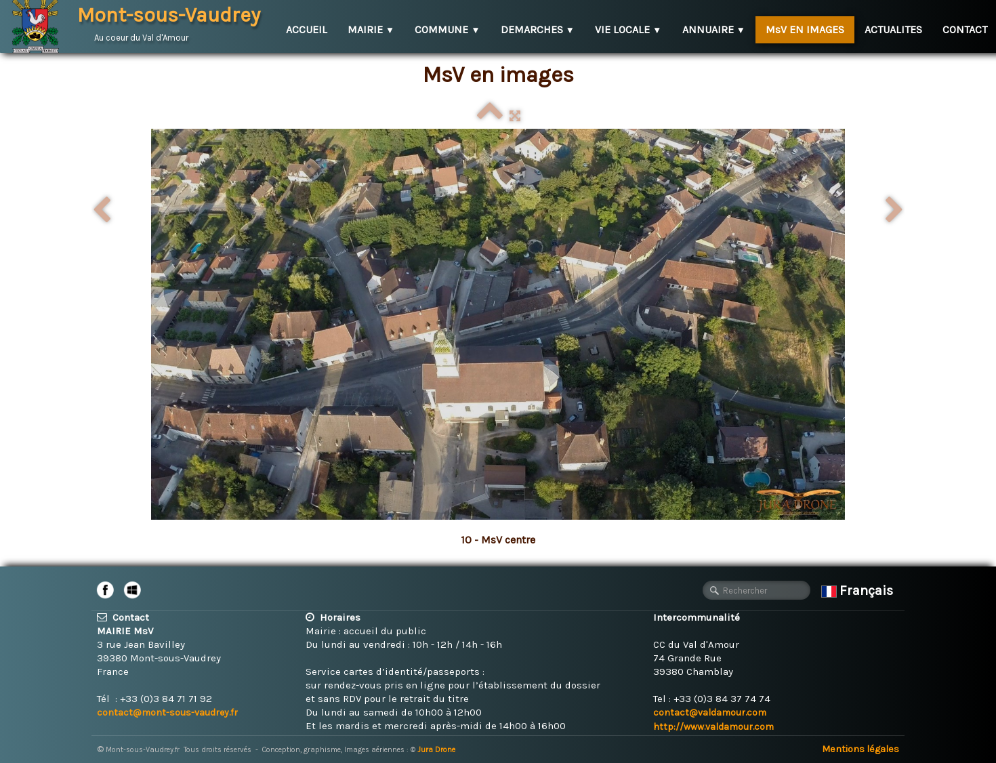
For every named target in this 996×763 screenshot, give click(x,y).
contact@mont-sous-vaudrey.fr (167, 712)
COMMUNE (447, 29)
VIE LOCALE (628, 29)
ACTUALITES (893, 29)
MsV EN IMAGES (805, 29)
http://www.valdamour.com (713, 727)
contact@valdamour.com (709, 712)
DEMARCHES (538, 29)
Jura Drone (436, 749)
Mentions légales (860, 749)
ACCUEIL (306, 29)
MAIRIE (371, 29)
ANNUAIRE (713, 29)
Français (858, 590)
